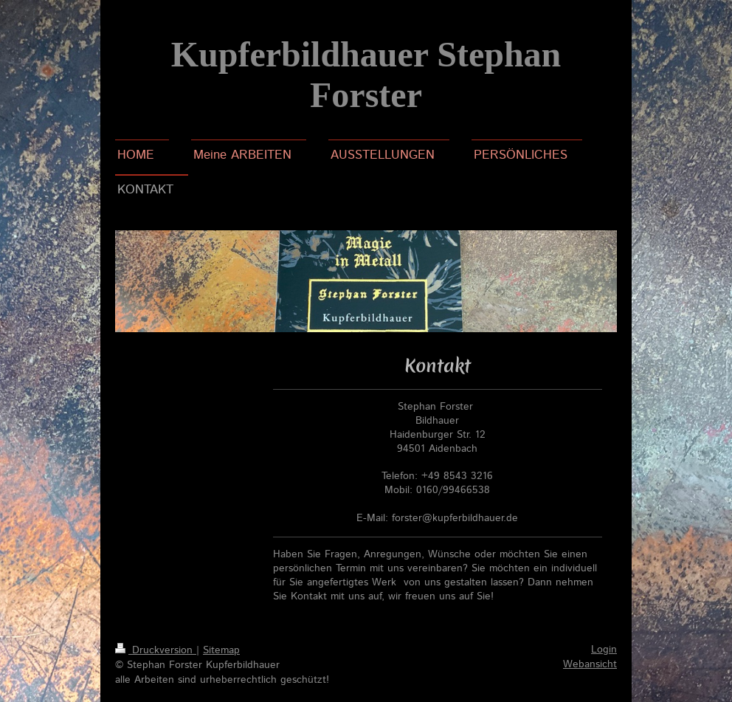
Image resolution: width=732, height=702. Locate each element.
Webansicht (590, 664)
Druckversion (155, 650)
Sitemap (221, 650)
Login (604, 649)
